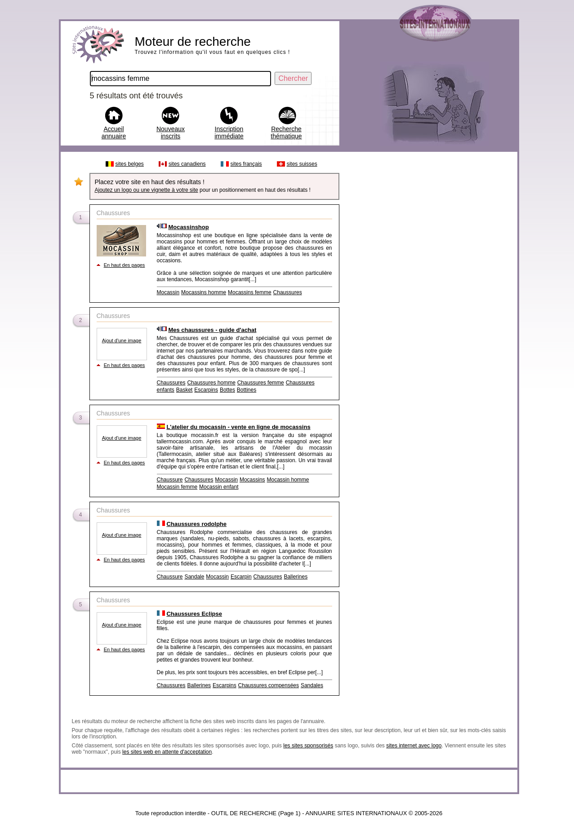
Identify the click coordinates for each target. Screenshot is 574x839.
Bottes (227, 390)
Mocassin (168, 292)
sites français (246, 164)
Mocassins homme (203, 292)
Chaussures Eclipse (194, 613)
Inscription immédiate (229, 132)
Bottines (246, 390)
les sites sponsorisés (308, 745)
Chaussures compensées (268, 685)
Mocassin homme (288, 480)
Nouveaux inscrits (170, 132)
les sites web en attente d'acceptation (167, 752)
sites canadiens (187, 164)
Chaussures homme (211, 383)
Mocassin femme (177, 487)
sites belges (130, 164)
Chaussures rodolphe (196, 524)
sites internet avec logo (413, 745)
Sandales (312, 685)
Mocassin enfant (218, 487)
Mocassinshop (188, 227)
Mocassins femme (249, 292)
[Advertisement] (427, 291)
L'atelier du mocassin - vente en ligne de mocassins (238, 427)
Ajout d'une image (122, 340)
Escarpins (206, 390)
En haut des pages (124, 265)
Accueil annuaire (114, 132)
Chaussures (287, 292)
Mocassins (252, 480)
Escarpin (241, 577)
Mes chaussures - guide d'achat (212, 330)
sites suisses (302, 164)
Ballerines (295, 577)
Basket (184, 390)
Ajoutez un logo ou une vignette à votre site (146, 190)
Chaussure (170, 480)
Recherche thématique (286, 132)
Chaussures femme (260, 383)
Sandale (194, 577)
